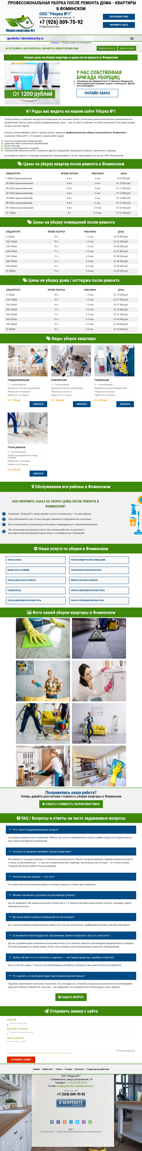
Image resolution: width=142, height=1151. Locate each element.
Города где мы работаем (98, 1068)
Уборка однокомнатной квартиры (88, 590)
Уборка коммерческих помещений (88, 560)
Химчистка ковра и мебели (84, 580)
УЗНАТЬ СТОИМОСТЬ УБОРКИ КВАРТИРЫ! (71, 804)
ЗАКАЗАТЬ (38, 404)
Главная (36, 1068)
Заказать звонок (107, 48)
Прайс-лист (48, 1068)
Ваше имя (11, 1018)
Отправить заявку (21, 1058)
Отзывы (68, 1068)
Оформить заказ (119, 25)
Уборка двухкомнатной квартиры (24, 600)
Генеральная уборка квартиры (86, 570)
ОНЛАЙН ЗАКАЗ (97, 93)
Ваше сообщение (15, 1037)
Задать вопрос (127, 48)
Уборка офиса (14, 560)
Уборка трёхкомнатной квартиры (87, 600)
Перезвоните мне (119, 16)
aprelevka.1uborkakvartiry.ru (25, 38)
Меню (132, 37)
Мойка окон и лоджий (18, 570)
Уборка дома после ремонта (21, 580)
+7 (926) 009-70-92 (61, 22)
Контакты (79, 1068)
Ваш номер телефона (17, 1027)
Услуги (59, 1068)
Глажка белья (14, 590)
